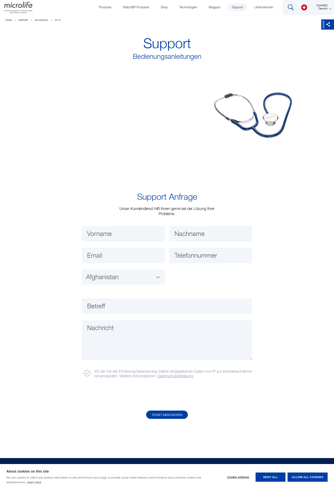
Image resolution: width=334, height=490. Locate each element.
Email (94, 256)
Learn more (34, 482)
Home (8, 20)
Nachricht (100, 328)
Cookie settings (238, 477)
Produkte (105, 7)
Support (237, 7)
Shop (164, 7)
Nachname (189, 234)
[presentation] (114, 394)
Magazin (214, 7)
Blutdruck (41, 20)
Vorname (99, 234)
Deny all (270, 477)
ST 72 (58, 20)
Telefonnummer (195, 256)
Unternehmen (264, 7)
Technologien (188, 7)
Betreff (96, 306)
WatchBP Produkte (136, 7)
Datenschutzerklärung (175, 376)
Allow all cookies (307, 477)
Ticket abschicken (167, 415)
